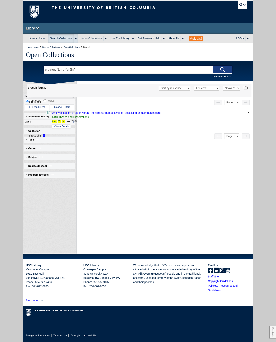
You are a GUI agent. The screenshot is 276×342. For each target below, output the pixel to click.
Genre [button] (33, 148)
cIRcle (48, 122)
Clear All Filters (62, 107)
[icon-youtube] (227, 270)
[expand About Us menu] (183, 38)
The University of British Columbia (34, 12)
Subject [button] (34, 157)
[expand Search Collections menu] (76, 38)
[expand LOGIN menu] (248, 38)
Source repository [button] (37, 116)
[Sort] (174, 88)
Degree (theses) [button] (39, 165)
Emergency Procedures (38, 335)
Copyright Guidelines (220, 281)
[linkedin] (216, 270)
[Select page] (231, 102)
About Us (174, 38)
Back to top (34, 300)
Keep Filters (37, 107)
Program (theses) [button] (40, 174)
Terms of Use (60, 335)
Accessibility (90, 335)
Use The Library (119, 38)
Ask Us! (196, 38)
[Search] (222, 70)
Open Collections (50, 55)
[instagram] (222, 270)
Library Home (37, 38)
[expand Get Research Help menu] (164, 38)
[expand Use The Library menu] (133, 38)
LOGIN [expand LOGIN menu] (240, 38)
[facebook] (210, 270)
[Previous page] (218, 102)
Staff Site (213, 276)
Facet (49, 100)
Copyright (75, 335)
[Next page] (246, 102)
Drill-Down (33, 100)
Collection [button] (33, 130)
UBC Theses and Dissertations (123, 117)
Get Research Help (149, 38)
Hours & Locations (91, 38)
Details (114, 126)
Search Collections (61, 38)
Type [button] (32, 139)
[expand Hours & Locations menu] (106, 38)
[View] (206, 88)
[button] (41, 300)
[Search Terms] (138, 70)
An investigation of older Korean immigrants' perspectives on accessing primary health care (159, 112)
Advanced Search (222, 76)
